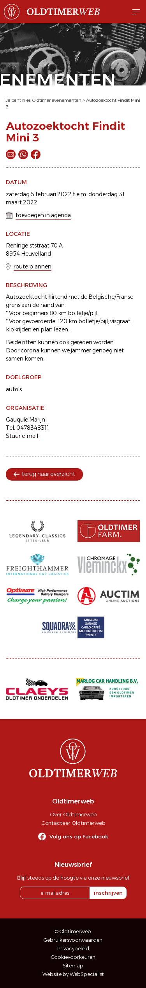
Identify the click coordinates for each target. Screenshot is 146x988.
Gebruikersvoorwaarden (73, 940)
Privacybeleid (73, 948)
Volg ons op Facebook (78, 836)
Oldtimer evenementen (56, 100)
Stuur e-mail (22, 435)
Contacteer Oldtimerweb (73, 823)
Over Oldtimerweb (73, 814)
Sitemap (73, 966)
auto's (14, 389)
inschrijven (108, 893)
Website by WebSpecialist (73, 974)
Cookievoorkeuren (73, 957)
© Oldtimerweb (73, 931)
